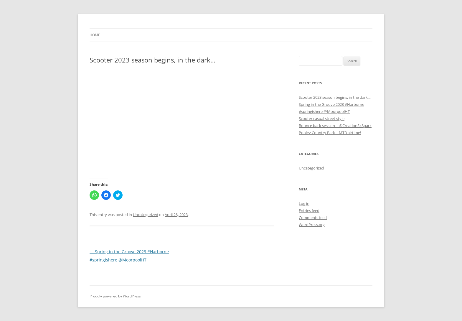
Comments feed (313, 217)
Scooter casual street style (321, 118)
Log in (304, 203)
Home (95, 34)
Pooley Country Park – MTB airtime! (330, 132)
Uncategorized (145, 214)
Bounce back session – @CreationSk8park (335, 125)
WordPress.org (312, 224)
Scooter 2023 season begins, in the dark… (335, 97)
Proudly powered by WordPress (115, 296)
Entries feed (309, 210)
